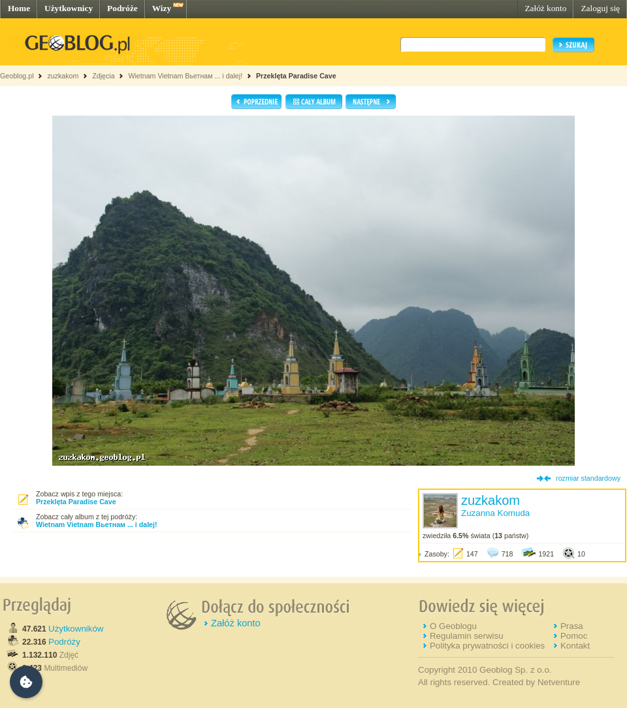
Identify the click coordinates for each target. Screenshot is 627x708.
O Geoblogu (453, 626)
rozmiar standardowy (588, 478)
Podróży (64, 642)
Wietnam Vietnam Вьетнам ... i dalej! (185, 76)
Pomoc (573, 636)
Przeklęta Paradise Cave (296, 76)
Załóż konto (545, 8)
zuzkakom (62, 76)
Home (19, 8)
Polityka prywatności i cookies (487, 646)
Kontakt (575, 646)
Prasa (571, 626)
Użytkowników (75, 629)
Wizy (161, 8)
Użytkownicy (68, 8)
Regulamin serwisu (467, 636)
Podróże (122, 8)
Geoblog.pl (17, 76)
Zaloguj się (600, 8)
